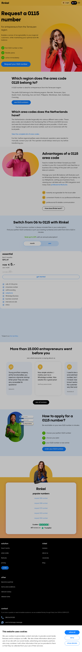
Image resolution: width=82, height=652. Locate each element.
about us (45, 553)
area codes (5, 553)
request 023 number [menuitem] (41, 513)
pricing (3, 563)
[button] (74, 3)
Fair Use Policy (14, 336)
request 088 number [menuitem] (41, 503)
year (49, 243)
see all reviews (41, 402)
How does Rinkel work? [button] (53, 208)
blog (43, 563)
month (32, 243)
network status (6, 592)
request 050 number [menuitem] (41, 518)
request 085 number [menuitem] (41, 498)
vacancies (45, 558)
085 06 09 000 (8, 617)
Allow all (72, 632)
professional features (59, 185)
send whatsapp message (11, 622)
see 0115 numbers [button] (21, 102)
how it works (5, 548)
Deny (72, 638)
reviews (44, 548)
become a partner (7, 582)
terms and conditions (8, 587)
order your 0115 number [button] (54, 449)
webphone (9, 293)
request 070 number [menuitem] (41, 508)
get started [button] (41, 277)
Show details (72, 643)
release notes (5, 596)
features (4, 558)
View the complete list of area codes (25, 134)
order (5, 568)
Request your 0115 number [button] (15, 64)
